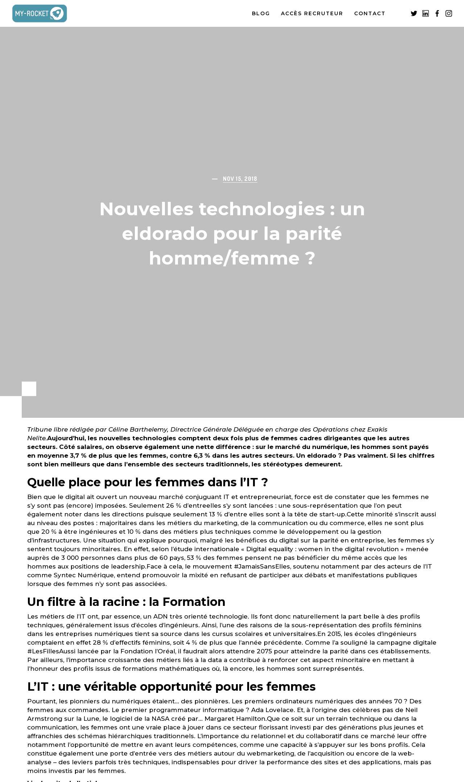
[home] (47, 13)
